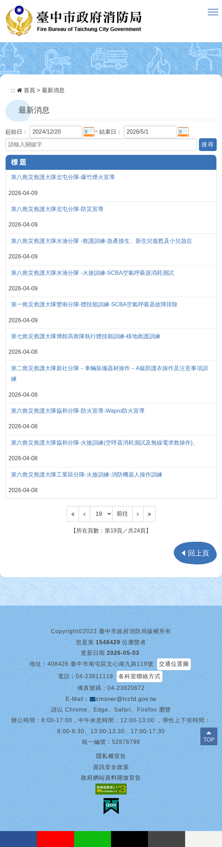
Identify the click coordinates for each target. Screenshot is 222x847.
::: (13, 90)
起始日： (16, 132)
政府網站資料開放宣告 (111, 778)
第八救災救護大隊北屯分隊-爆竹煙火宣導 (63, 177)
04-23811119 (94, 676)
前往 (122, 514)
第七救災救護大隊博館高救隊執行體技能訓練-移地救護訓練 (85, 336)
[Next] (138, 514)
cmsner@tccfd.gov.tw (123, 699)
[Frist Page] (73, 514)
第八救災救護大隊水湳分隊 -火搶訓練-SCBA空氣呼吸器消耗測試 (92, 273)
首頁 (26, 90)
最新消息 (53, 90)
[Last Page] (149, 514)
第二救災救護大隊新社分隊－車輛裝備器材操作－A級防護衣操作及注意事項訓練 (109, 373)
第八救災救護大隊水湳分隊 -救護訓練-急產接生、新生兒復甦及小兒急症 (101, 241)
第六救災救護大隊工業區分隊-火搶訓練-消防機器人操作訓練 (86, 475)
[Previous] (84, 514)
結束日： (110, 132)
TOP (209, 740)
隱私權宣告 (111, 756)
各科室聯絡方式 (139, 676)
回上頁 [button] (198, 553)
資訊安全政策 (111, 767)
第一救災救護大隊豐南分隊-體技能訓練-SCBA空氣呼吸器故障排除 (94, 304)
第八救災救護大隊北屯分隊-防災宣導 (57, 209)
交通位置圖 (174, 664)
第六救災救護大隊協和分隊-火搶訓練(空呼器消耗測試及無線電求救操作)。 (104, 443)
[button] (213, 12)
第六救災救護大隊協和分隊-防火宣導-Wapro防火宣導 (78, 411)
